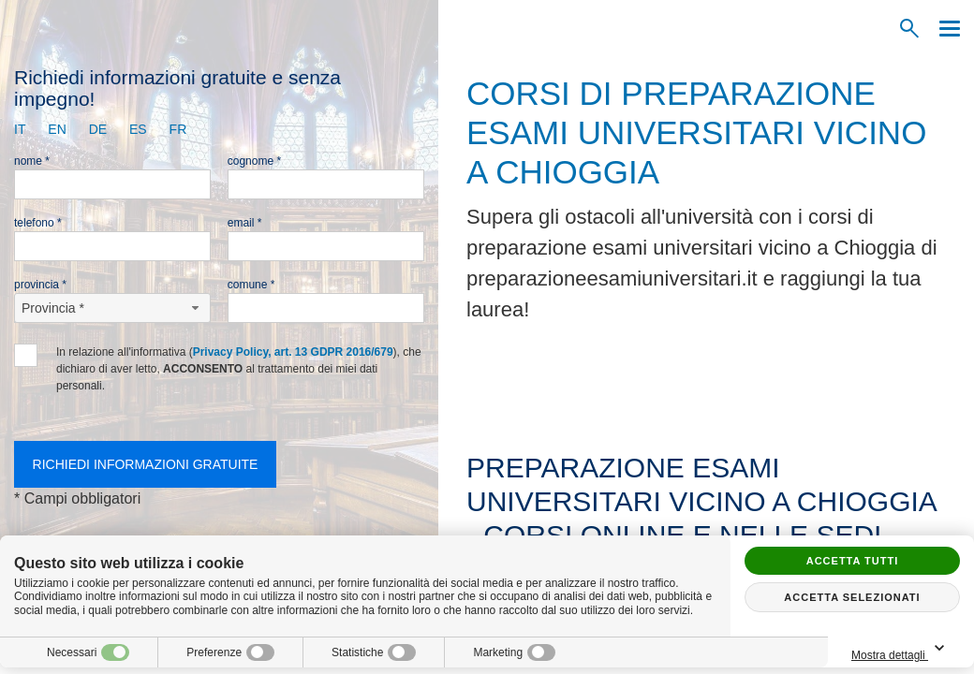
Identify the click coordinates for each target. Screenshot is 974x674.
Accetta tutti (852, 560)
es (138, 129)
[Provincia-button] (112, 308)
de (98, 129)
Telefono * (38, 222)
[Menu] (945, 28)
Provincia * (40, 284)
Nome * (32, 161)
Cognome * (254, 161)
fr (178, 129)
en (57, 129)
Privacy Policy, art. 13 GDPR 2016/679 (293, 352)
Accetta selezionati (852, 597)
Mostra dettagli (901, 649)
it (19, 129)
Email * (245, 222)
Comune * (251, 284)
